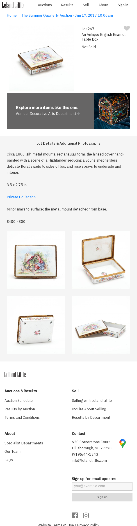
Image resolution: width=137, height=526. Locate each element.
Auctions (45, 5)
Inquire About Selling (89, 409)
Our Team (13, 451)
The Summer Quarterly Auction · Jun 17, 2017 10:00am (67, 15)
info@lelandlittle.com (89, 460)
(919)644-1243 (85, 454)
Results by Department (91, 417)
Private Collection (21, 197)
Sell (86, 5)
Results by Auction (20, 409)
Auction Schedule (19, 400)
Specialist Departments (24, 443)
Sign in (123, 5)
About (103, 5)
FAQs (9, 460)
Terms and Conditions (22, 417)
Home (12, 15)
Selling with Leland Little (92, 400)
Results (67, 5)
